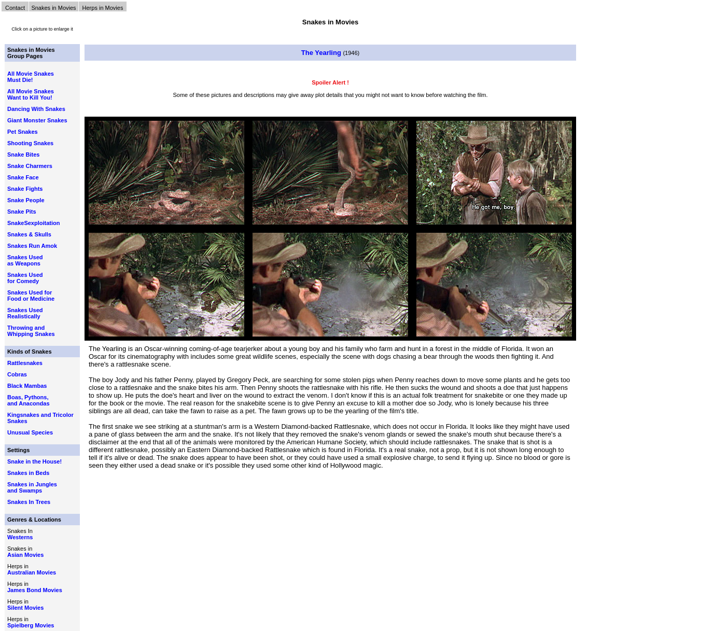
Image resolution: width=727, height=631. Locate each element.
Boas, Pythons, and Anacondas (28, 400)
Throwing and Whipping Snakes (31, 331)
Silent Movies (25, 608)
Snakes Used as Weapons (25, 260)
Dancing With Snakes (36, 109)
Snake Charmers (29, 166)
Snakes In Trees (28, 502)
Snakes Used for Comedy (25, 278)
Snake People (26, 200)
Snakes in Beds (28, 473)
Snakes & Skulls (29, 234)
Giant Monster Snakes (37, 120)
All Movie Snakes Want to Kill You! (30, 94)
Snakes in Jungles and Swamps (32, 487)
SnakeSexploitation (33, 223)
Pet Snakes (22, 132)
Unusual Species (30, 432)
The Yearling (321, 53)
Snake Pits (21, 211)
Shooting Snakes (30, 143)
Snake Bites (23, 154)
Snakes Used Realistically (25, 313)
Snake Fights (25, 189)
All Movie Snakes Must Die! (30, 77)
